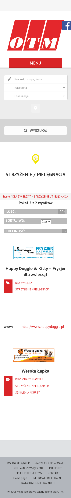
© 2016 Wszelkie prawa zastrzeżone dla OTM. (35, 491)
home (6, 196)
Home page (20, 478)
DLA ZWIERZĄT (21, 196)
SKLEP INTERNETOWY (29, 473)
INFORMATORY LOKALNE (47, 478)
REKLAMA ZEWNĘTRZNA (29, 468)
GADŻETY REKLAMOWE (49, 463)
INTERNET (55, 468)
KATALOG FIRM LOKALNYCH (38, 483)
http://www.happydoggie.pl (43, 326)
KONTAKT (54, 473)
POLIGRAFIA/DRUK (18, 463)
